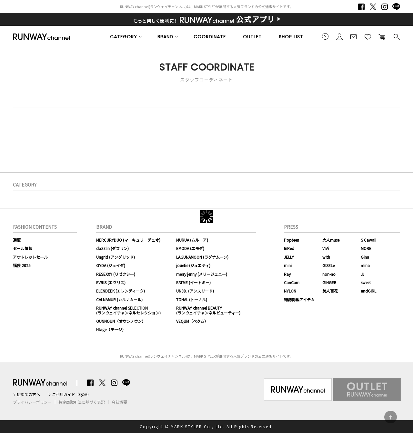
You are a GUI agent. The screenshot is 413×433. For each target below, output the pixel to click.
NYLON (290, 290)
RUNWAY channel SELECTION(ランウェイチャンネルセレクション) (128, 310)
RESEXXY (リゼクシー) (115, 274)
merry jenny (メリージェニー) (201, 274)
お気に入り (368, 36)
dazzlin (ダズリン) (112, 248)
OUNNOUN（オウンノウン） (121, 321)
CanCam (291, 282)
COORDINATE (210, 37)
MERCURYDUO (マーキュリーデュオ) (128, 240)
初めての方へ (28, 394)
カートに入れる (382, 36)
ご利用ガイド (325, 36)
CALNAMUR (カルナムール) (119, 299)
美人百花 (330, 290)
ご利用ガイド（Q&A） (71, 394)
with (326, 257)
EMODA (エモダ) (190, 248)
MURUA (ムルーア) (192, 240)
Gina (365, 257)
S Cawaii (368, 240)
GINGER (329, 282)
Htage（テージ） (111, 329)
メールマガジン (354, 36)
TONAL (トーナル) (191, 299)
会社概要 (119, 402)
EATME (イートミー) (193, 282)
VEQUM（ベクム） (192, 321)
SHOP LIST (291, 37)
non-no (329, 274)
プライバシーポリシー (32, 402)
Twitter (373, 7)
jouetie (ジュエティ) (193, 265)
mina (365, 265)
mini (288, 265)
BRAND (165, 37)
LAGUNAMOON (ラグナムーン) (202, 257)
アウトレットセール (30, 257)
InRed (289, 248)
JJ (362, 274)
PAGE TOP (390, 417)
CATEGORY (123, 37)
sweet (366, 282)
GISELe (328, 265)
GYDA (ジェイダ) (110, 265)
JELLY (289, 257)
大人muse (330, 240)
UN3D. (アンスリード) (195, 290)
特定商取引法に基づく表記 (81, 402)
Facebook (361, 7)
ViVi (325, 248)
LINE (396, 7)
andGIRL (368, 290)
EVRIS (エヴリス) (111, 282)
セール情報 (22, 248)
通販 (17, 240)
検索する (396, 36)
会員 (339, 36)
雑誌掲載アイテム (299, 299)
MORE (366, 248)
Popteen (291, 240)
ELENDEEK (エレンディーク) (120, 290)
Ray (287, 274)
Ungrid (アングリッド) (115, 257)
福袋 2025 (22, 265)
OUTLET (252, 37)
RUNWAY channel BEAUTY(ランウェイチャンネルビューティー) (208, 310)
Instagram (384, 7)
